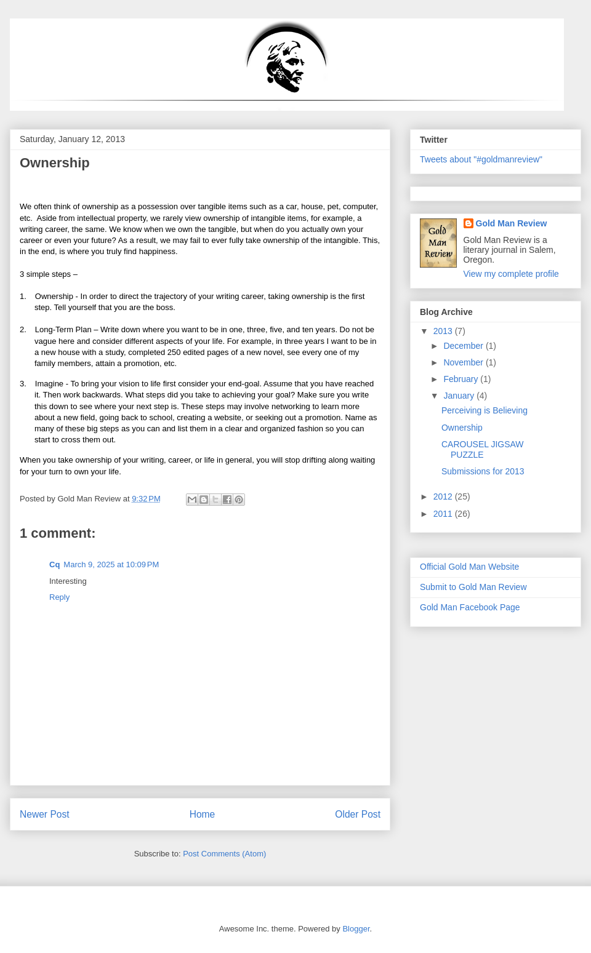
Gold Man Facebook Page (470, 607)
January (459, 396)
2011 (444, 514)
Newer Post (45, 814)
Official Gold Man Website (469, 567)
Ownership (462, 428)
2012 (444, 496)
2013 (444, 331)
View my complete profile (511, 274)
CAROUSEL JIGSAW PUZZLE (482, 449)
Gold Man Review (511, 223)
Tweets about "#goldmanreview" (481, 159)
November (464, 362)
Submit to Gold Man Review (473, 587)
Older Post (357, 814)
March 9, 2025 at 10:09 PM (111, 564)
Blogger (355, 928)
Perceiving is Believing (484, 410)
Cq (54, 564)
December (464, 346)
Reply (59, 597)
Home (202, 814)
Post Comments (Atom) (224, 853)
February (461, 379)
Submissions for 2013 (483, 471)
